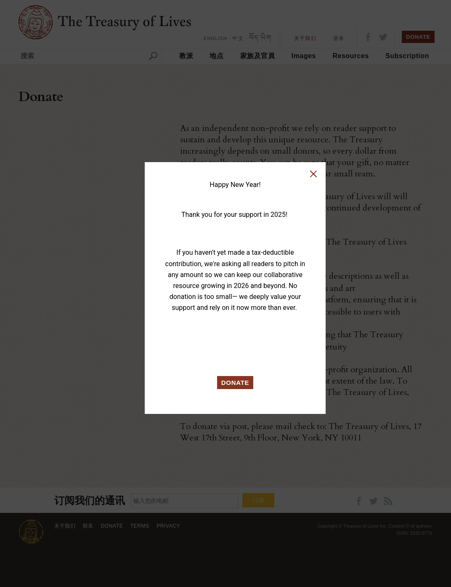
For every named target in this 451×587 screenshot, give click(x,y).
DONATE (235, 382)
